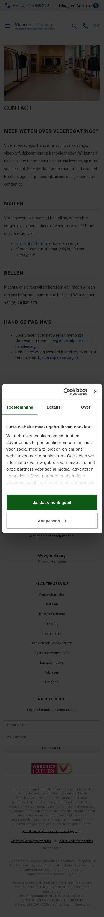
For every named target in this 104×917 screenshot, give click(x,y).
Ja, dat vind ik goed (52, 502)
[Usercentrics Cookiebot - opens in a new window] (65, 391)
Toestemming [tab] (20, 407)
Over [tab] (86, 407)
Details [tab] (53, 407)
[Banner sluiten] (96, 392)
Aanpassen (52, 520)
